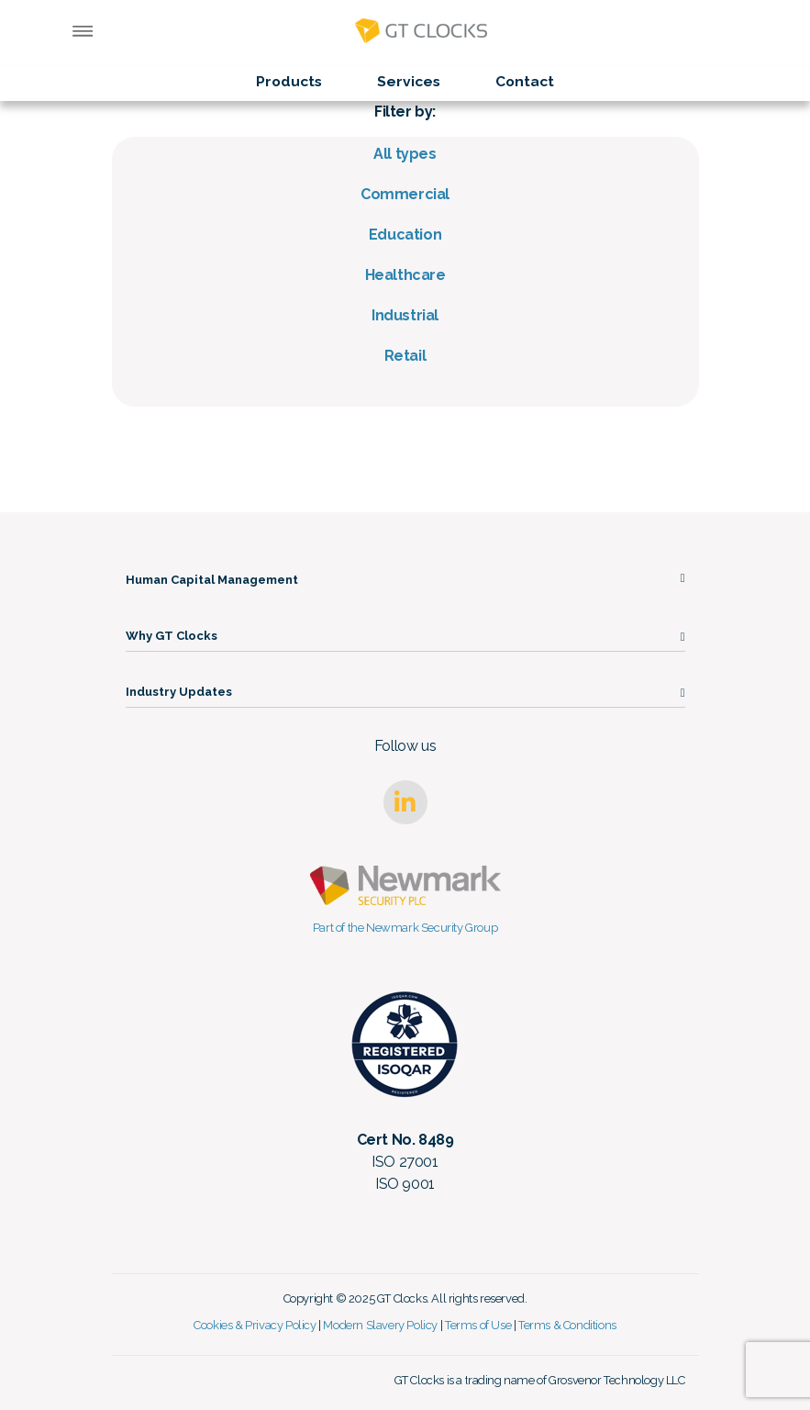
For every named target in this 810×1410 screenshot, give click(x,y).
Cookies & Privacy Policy (255, 1325)
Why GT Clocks (171, 636)
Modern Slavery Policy (380, 1325)
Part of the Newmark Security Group (405, 927)
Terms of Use (478, 1325)
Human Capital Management (212, 580)
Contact (524, 81)
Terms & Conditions (567, 1325)
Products (289, 81)
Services (408, 81)
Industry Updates (179, 692)
